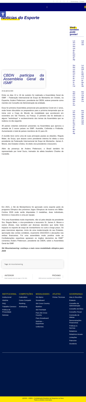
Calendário (23, 297)
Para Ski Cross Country (41, 314)
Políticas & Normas (73, 327)
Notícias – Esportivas (40, 322)
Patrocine (72, 340)
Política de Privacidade (6, 311)
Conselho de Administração (74, 304)
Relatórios (73, 331)
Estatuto (72, 300)
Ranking (22, 303)
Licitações (73, 337)
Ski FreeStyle (41, 310)
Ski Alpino (39, 297)
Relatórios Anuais (76, 334)
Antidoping (23, 306)
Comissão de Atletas (74, 316)
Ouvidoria (73, 344)
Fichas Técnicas (59, 297)
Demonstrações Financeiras (75, 321)
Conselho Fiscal (75, 312)
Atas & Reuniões (75, 297)
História (5, 300)
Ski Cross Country (43, 303)
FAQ (4, 303)
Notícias (5, 315)
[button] (47, 7)
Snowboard (40, 300)
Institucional (6, 297)
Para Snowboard (42, 318)
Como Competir (25, 300)
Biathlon (39, 306)
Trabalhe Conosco (9, 306)
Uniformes (40, 327)
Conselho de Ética (76, 309)
